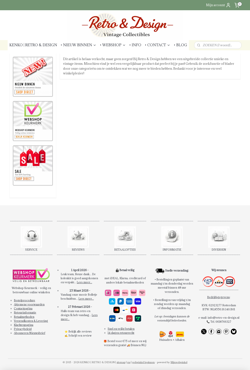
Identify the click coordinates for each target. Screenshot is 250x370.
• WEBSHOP (113, 45)
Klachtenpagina (23, 325)
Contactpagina (23, 308)
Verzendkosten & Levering (31, 320)
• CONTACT (157, 45)
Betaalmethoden (24, 316)
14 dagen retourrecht (121, 332)
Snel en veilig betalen (121, 328)
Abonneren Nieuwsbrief (29, 333)
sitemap (121, 362)
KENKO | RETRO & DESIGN (33, 45)
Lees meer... (84, 282)
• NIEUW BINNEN (78, 45)
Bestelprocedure (24, 300)
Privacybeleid (23, 329)
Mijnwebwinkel (179, 362)
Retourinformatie (25, 312)
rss (128, 362)
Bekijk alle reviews (80, 331)
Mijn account (218, 5)
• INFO (135, 45)
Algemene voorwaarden (29, 304)
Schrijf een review (80, 335)
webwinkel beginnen (143, 362)
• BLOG (180, 45)
